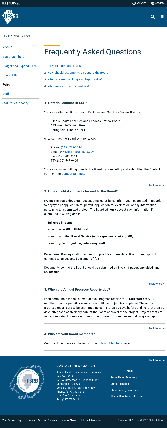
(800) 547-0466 (72, 395)
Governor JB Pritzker (129, 420)
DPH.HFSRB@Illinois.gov (77, 151)
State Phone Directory (124, 377)
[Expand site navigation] (162, 17)
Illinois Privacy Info (91, 420)
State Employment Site (124, 390)
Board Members (13, 56)
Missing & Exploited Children (41, 420)
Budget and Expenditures (19, 66)
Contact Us (10, 75)
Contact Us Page (72, 173)
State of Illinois (157, 420)
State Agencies (120, 383)
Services (158, 3)
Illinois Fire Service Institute (127, 396)
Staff (5, 93)
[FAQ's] (27, 36)
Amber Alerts (69, 420)
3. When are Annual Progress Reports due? (73, 79)
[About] (17, 36)
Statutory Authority (15, 103)
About (7, 47)
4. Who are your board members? (66, 86)
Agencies (139, 3)
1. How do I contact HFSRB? (63, 65)
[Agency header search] (153, 17)
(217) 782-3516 (71, 147)
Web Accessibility (11, 420)
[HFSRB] (6, 36)
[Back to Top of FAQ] (157, 185)
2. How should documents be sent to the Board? (77, 72)
